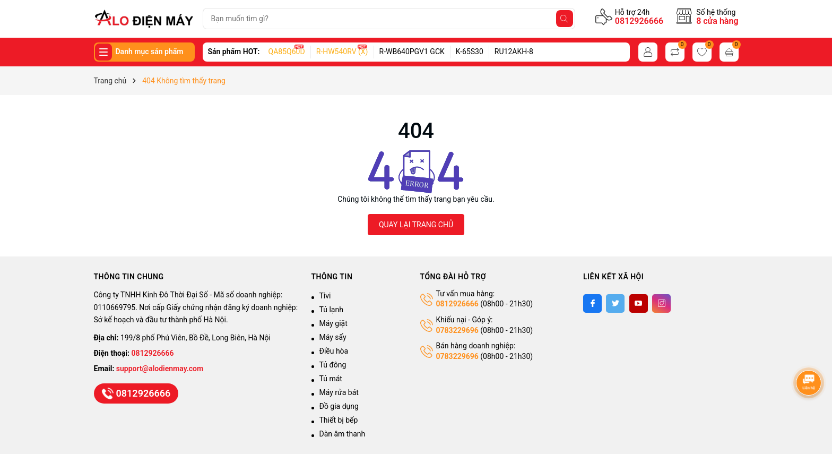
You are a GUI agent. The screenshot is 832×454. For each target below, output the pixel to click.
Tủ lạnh (331, 309)
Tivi (325, 296)
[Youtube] (638, 303)
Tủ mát (330, 378)
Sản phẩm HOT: (234, 51)
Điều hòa (334, 351)
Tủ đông (332, 365)
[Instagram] (661, 303)
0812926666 (639, 21)
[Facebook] (592, 303)
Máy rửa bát (339, 392)
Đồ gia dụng (339, 406)
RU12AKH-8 (514, 51)
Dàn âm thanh (342, 434)
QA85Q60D (286, 51)
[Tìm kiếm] (564, 18)
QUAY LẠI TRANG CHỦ (416, 224)
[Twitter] (615, 303)
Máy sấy (332, 337)
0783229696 (457, 330)
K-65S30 (469, 51)
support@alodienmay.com (159, 368)
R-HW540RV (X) (342, 51)
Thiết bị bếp (338, 420)
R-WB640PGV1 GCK (412, 51)
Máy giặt (333, 323)
